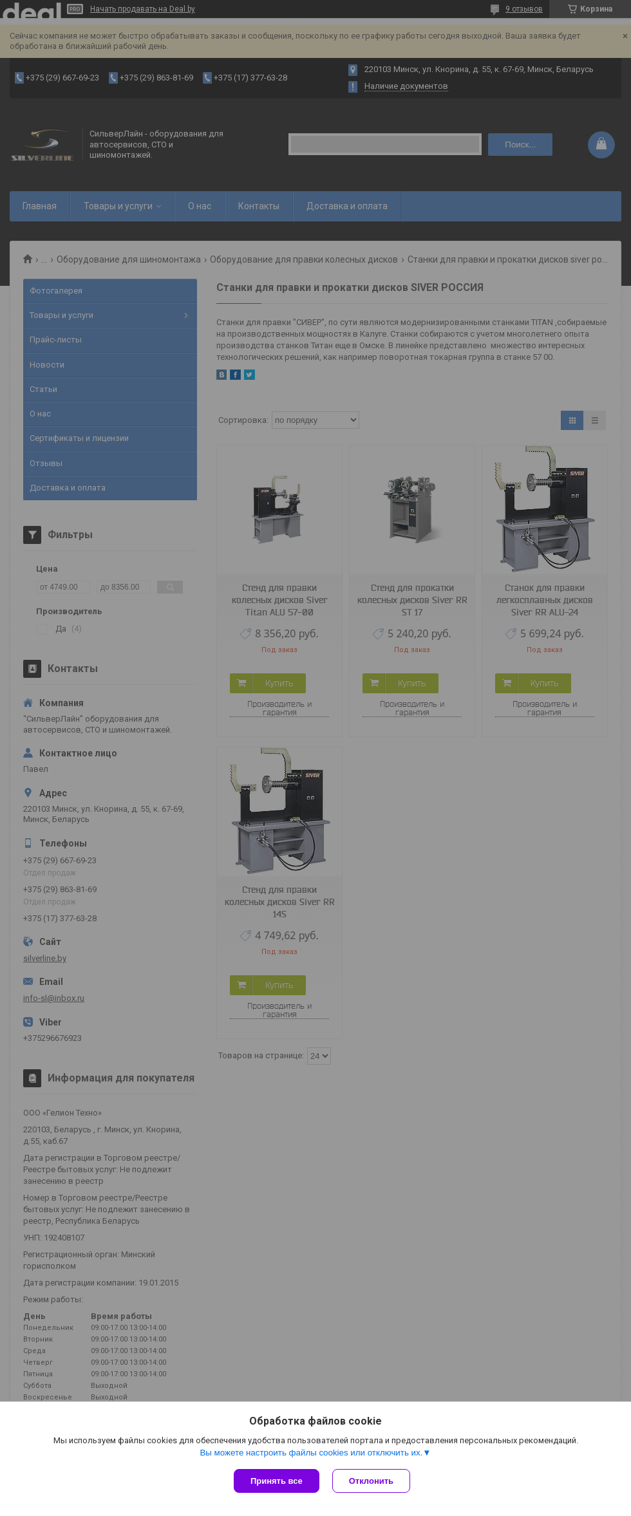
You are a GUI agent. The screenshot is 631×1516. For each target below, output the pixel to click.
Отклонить (371, 1481)
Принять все (276, 1481)
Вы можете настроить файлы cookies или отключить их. (311, 1452)
